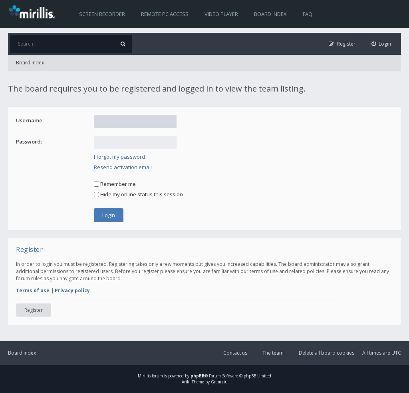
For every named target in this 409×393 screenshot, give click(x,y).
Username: (30, 120)
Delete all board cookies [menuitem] (326, 352)
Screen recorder (102, 14)
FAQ (307, 14)
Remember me (115, 184)
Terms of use (33, 290)
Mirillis (144, 376)
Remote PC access (165, 14)
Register (33, 310)
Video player (221, 14)
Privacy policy (72, 290)
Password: (29, 141)
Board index (270, 14)
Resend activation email (123, 167)
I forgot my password (119, 156)
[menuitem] (381, 44)
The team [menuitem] (273, 352)
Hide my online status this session (138, 194)
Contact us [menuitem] (235, 352)
